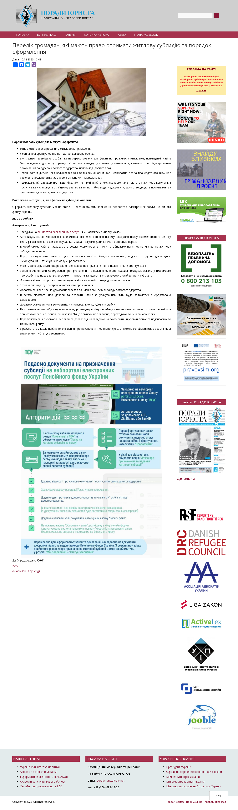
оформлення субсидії (26, 571)
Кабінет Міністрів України (183, 777)
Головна (22, 34)
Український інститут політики (40, 767)
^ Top (218, 795)
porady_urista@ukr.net (110, 780)
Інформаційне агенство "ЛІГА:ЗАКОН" (44, 777)
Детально (186, 478)
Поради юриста (68, 13)
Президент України (178, 767)
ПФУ (15, 566)
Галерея (70, 34)
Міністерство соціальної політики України (193, 786)
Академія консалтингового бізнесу (42, 781)
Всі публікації (47, 34)
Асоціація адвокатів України (38, 772)
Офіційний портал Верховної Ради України (194, 772)
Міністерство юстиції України (185, 781)
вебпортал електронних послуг (58, 232)
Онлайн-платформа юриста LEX (41, 786)
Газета (121, 34)
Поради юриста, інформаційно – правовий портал (196, 801)
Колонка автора (96, 34)
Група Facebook (146, 34)
